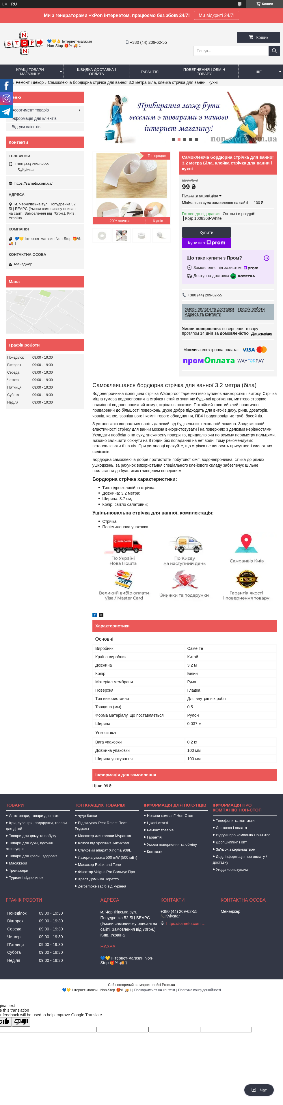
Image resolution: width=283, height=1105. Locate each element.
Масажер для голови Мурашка (104, 836)
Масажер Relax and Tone (99, 864)
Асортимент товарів (30, 110)
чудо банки (87, 815)
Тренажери (18, 870)
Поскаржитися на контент (154, 990)
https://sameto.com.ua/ (33, 183)
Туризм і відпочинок (26, 877)
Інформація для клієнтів (34, 118)
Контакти (155, 851)
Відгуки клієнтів (26, 126)
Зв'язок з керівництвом (236, 849)
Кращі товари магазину (30, 71)
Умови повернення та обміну (172, 844)
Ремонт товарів (160, 830)
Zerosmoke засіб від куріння (102, 886)
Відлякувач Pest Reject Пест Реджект (101, 826)
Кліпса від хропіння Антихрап (103, 843)
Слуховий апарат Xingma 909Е (104, 850)
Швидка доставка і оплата (96, 71)
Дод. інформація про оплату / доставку (240, 859)
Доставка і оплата (231, 828)
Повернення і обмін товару (204, 71)
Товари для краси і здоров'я (33, 856)
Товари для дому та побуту (32, 836)
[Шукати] (274, 51)
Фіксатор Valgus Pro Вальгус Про (106, 872)
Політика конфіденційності (199, 990)
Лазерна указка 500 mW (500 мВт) (107, 857)
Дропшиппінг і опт (231, 842)
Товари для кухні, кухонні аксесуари (29, 846)
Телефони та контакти (235, 820)
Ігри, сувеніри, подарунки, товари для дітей (36, 826)
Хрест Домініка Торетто (98, 879)
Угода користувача (232, 869)
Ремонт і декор (30, 82)
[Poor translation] (21, 1022)
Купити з (206, 242)
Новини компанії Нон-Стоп (170, 815)
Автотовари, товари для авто (34, 815)
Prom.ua (168, 985)
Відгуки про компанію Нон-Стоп (243, 835)
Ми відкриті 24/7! (216, 15)
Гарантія (150, 72)
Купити (206, 232)
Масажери (18, 863)
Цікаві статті (157, 823)
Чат (259, 1090)
